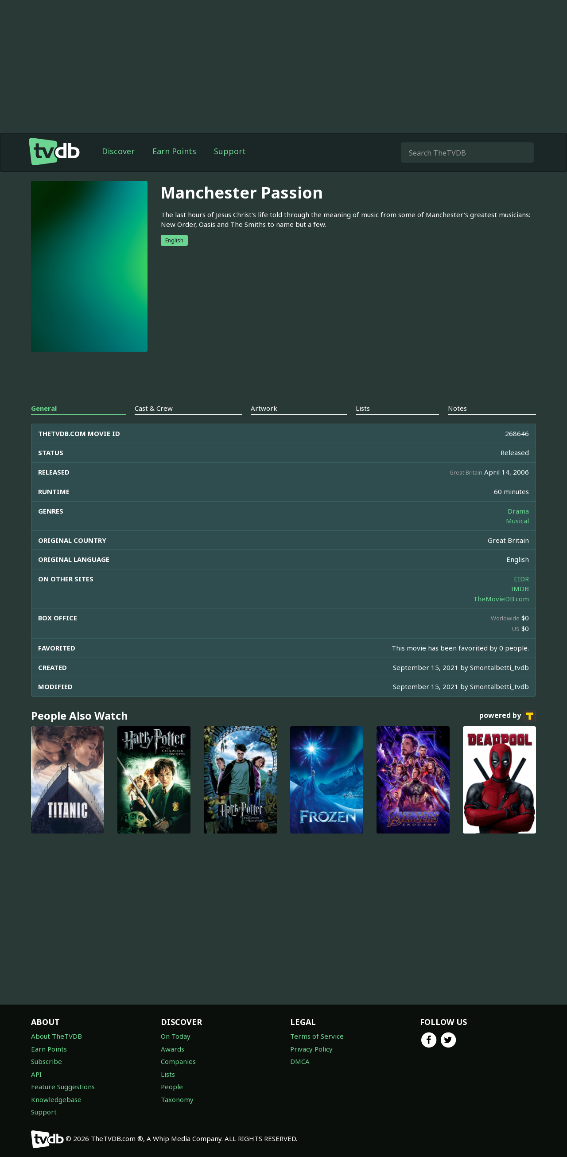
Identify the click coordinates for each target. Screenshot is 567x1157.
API (36, 1074)
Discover (118, 151)
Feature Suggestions (63, 1086)
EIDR (521, 578)
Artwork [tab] (264, 408)
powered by (507, 716)
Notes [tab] (457, 408)
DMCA (300, 1061)
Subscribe (46, 1061)
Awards (172, 1048)
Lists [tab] (363, 408)
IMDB (520, 588)
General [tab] (44, 408)
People (172, 1086)
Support (230, 151)
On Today (175, 1036)
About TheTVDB (56, 1036)
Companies (178, 1061)
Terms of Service (317, 1036)
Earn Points (174, 151)
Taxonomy (177, 1099)
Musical (517, 520)
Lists (168, 1074)
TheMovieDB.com (501, 598)
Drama (518, 510)
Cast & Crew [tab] (154, 408)
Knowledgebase (56, 1099)
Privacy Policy (311, 1048)
